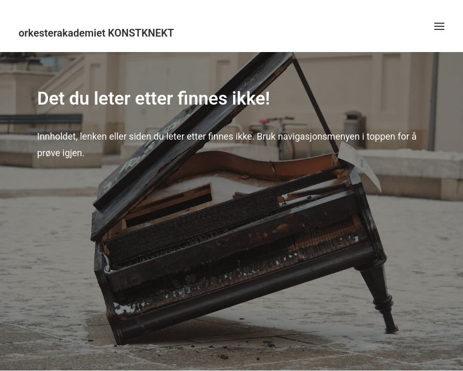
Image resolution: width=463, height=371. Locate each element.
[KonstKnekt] (231, 33)
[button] (439, 26)
